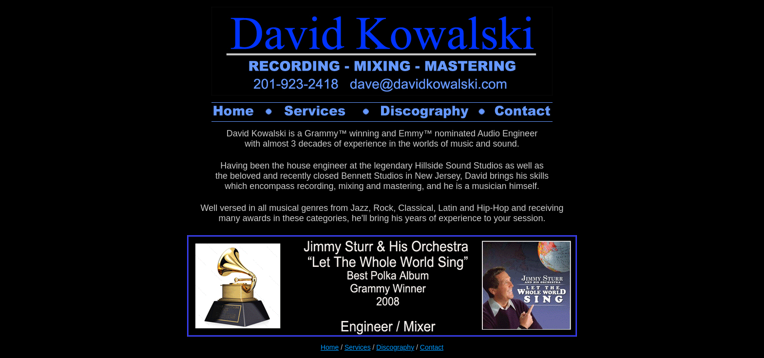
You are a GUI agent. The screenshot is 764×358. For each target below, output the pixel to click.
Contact (431, 347)
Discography (395, 347)
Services (357, 347)
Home (330, 347)
